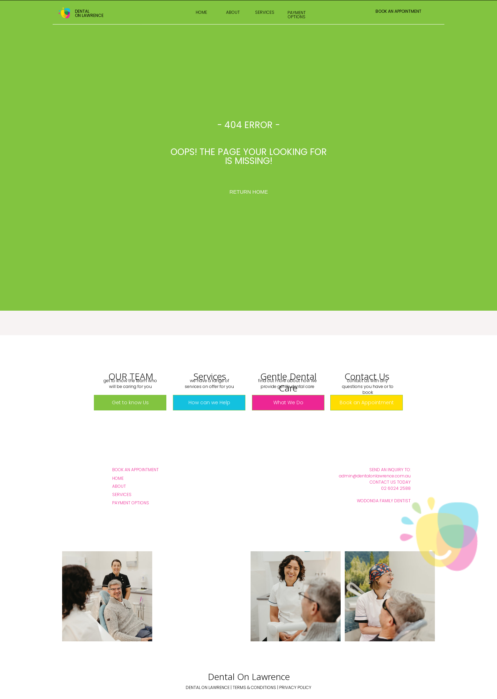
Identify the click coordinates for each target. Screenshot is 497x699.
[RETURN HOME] (248, 191)
